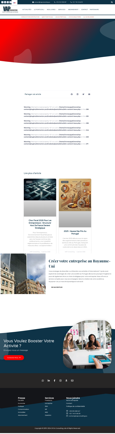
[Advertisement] (57, 71)
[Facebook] (2, 2)
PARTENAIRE (94, 9)
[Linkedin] (5, 2)
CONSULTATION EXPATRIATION (30, 17)
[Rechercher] (112, 2)
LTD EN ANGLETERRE (75, 17)
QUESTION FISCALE (47, 17)
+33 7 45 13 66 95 (77, 2)
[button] (31, 9)
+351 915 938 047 (61, 2)
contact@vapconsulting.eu (42, 2)
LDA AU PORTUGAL (61, 17)
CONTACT (84, 9)
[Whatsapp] (10, 2)
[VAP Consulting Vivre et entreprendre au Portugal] (10, 9)
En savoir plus (56, 288)
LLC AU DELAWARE (88, 17)
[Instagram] (8, 2)
